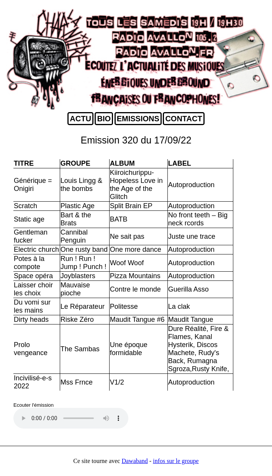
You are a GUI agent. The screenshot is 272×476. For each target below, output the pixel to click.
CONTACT (183, 118)
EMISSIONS (138, 118)
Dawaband (134, 461)
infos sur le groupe (176, 461)
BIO (104, 118)
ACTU (80, 118)
